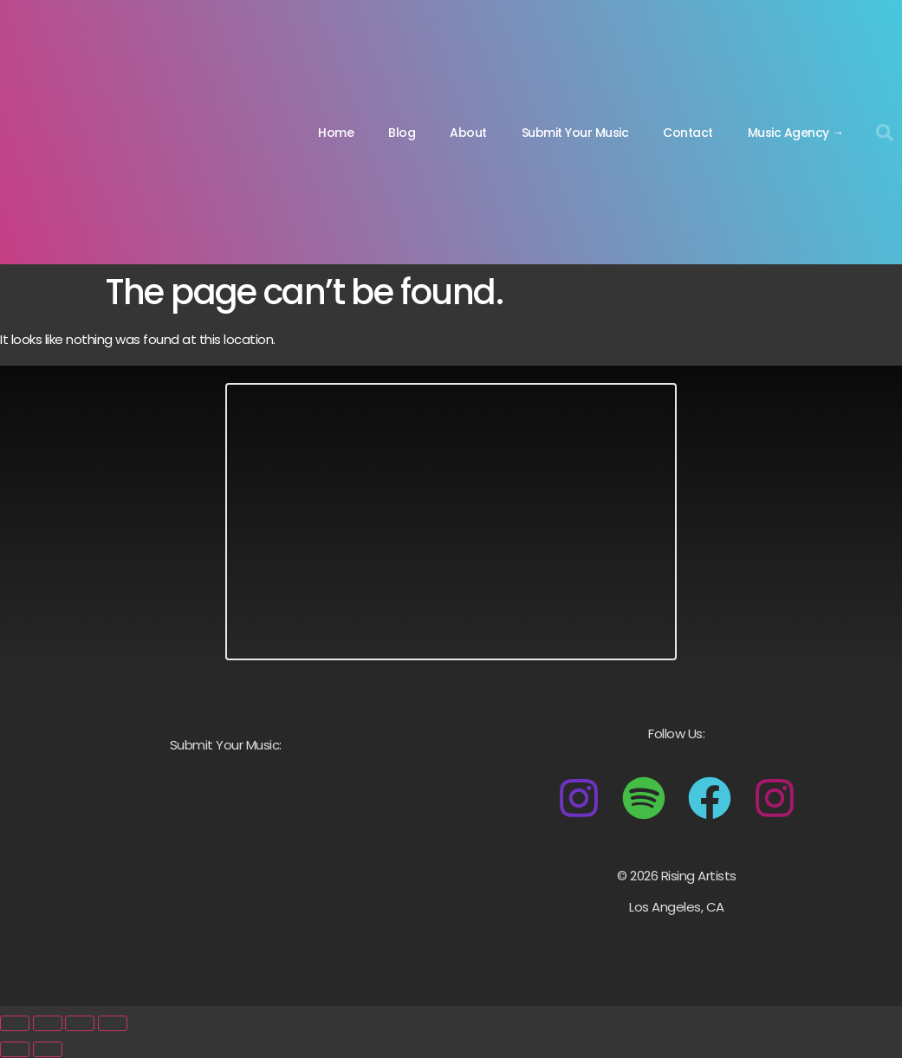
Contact (688, 132)
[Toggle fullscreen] (47, 1023)
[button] (884, 132)
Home (336, 132)
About (468, 132)
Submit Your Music (575, 132)
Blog (401, 132)
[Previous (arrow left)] (14, 1049)
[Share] (79, 1023)
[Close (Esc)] (112, 1023)
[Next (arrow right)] (47, 1049)
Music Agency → (796, 132)
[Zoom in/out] (14, 1023)
